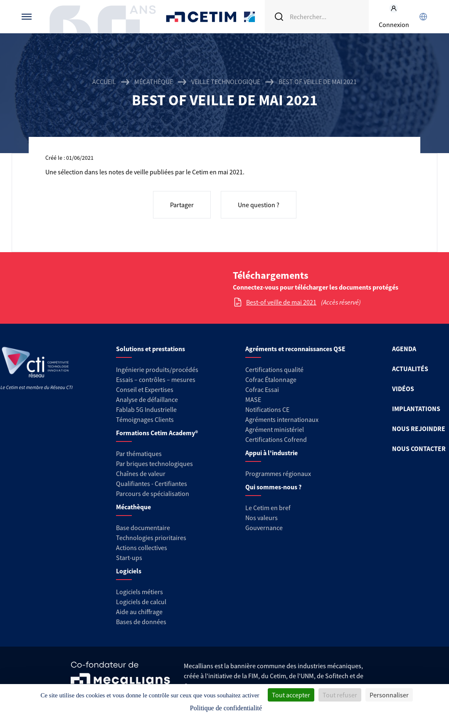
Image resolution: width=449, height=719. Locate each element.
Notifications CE (267, 409)
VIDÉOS (403, 388)
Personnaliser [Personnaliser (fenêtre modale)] (389, 695)
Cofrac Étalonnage (270, 379)
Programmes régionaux (278, 473)
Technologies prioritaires (151, 537)
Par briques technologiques (154, 463)
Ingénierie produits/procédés (157, 369)
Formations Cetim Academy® (157, 433)
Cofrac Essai (262, 389)
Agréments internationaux (281, 419)
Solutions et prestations (150, 349)
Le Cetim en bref (268, 507)
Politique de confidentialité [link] (226, 708)
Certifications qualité (274, 369)
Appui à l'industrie (271, 453)
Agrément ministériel (274, 429)
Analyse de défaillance (147, 399)
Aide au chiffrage (139, 611)
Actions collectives (141, 547)
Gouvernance (264, 527)
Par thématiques (139, 453)
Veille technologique (225, 81)
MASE (253, 399)
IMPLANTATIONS (416, 408)
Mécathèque (153, 81)
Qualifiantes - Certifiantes (151, 483)
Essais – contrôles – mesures (155, 379)
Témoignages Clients (145, 419)
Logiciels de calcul (141, 602)
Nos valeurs (261, 517)
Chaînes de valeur (140, 473)
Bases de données (141, 621)
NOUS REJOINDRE (418, 428)
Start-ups (129, 557)
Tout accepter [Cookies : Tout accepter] (291, 695)
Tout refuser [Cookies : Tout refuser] (340, 695)
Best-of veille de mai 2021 (281, 302)
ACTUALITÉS (410, 368)
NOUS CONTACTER (419, 448)
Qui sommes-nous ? (273, 487)
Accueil (104, 81)
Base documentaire (143, 527)
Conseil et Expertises (144, 389)
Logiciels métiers (139, 592)
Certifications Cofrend (276, 439)
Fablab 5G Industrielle (146, 409)
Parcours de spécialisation (152, 493)
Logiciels (128, 571)
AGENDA (404, 349)
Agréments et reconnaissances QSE (295, 349)
